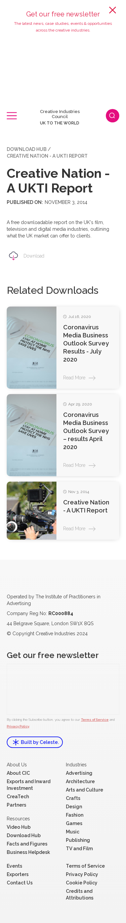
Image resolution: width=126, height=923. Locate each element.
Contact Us (20, 882)
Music (72, 831)
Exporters (18, 874)
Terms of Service (95, 719)
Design (74, 806)
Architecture (80, 781)
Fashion (74, 815)
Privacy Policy (18, 726)
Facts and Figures (27, 844)
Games (74, 823)
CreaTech (18, 796)
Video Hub (19, 827)
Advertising (79, 773)
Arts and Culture (84, 790)
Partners (16, 805)
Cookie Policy (81, 882)
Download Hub (27, 149)
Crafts (73, 798)
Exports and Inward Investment (28, 785)
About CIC (18, 773)
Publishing (78, 840)
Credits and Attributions (79, 894)
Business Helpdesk (28, 852)
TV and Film (79, 848)
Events (14, 866)
